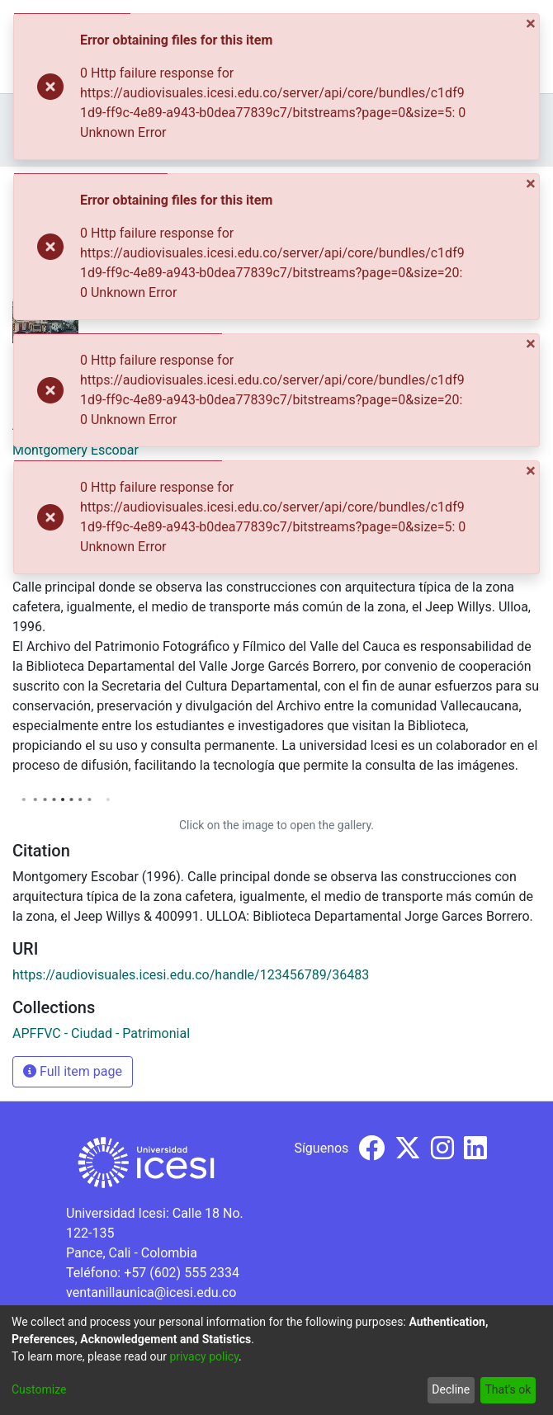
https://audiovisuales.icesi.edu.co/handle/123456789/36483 (190, 975)
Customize (39, 1389)
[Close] (532, 23)
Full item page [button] (72, 1071)
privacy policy (204, 1356)
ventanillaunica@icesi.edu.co (151, 1292)
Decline (451, 1389)
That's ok (507, 1389)
